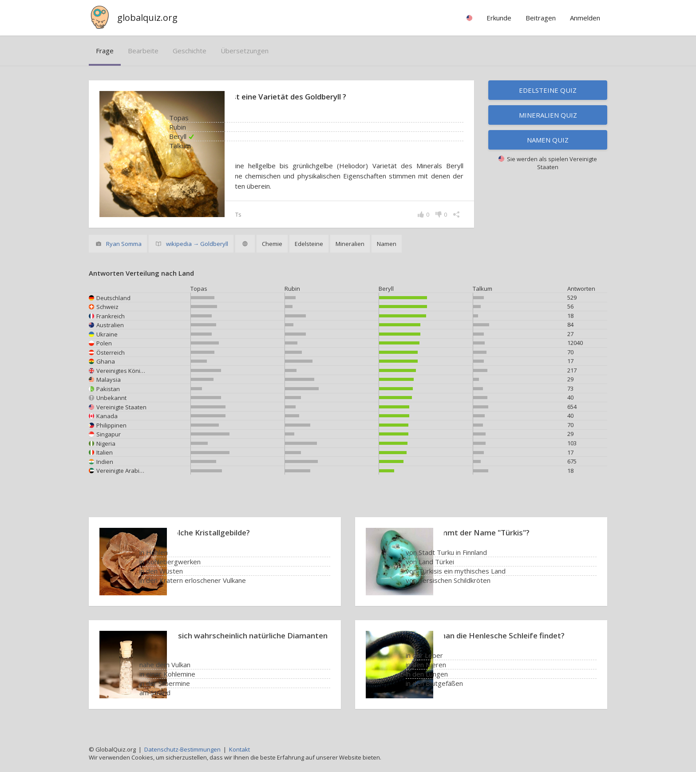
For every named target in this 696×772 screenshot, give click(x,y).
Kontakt (239, 749)
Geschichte (189, 50)
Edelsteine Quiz (548, 90)
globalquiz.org (147, 18)
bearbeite (143, 50)
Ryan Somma (124, 244)
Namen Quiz (548, 139)
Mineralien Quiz (548, 115)
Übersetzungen (245, 50)
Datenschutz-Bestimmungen (182, 749)
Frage (105, 50)
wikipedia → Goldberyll (197, 244)
